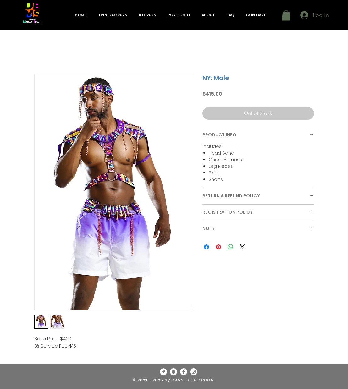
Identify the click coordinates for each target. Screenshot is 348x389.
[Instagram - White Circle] (193, 371)
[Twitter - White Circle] (163, 371)
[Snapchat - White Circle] (173, 371)
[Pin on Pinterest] (218, 247)
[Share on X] (242, 247)
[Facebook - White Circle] (183, 371)
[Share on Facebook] (206, 247)
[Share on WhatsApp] (230, 247)
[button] (112, 15)
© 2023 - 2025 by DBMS (158, 380)
